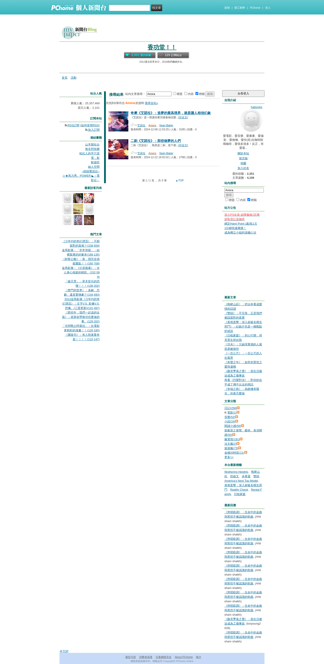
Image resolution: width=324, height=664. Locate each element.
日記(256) (230, 408)
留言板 (243, 158)
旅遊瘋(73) (231, 448)
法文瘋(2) (230, 443)
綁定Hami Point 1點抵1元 (240, 223)
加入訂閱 (94, 129)
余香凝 (246, 476)
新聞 (227, 7)
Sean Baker (166, 125)
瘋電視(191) (232, 439)
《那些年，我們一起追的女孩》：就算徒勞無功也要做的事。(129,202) (81, 317)
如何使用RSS (90, 125)
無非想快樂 (92, 149)
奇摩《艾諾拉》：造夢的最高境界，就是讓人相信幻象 (171, 113)
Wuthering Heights (236, 471)
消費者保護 (145, 657)
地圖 (243, 163)
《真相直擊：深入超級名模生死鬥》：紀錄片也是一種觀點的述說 (243, 326)
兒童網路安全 (164, 657)
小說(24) (229, 421)
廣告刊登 (130, 657)
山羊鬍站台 (92, 144)
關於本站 (243, 153)
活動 (73, 77)
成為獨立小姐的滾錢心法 (240, 232)
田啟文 (234, 476)
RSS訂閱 (73, 125)
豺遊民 (95, 162)
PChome (255, 7)
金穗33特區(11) (234, 452)
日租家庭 (240, 494)
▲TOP (179, 180)
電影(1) (232, 412)
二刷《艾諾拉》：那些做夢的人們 (156, 141)
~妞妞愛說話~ (91, 171)
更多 (229, 457)
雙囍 (256, 476)
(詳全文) (183, 117)
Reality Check (239, 489)
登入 (268, 7)
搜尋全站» (151, 103)
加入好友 (243, 168)
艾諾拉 (141, 125)
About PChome (184, 657)
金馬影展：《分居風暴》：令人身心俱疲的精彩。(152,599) (81, 272)
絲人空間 (94, 166)
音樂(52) (229, 417)
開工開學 (239, 7)
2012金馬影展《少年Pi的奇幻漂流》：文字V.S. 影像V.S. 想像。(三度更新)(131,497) (81, 303)
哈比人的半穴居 (89, 153)
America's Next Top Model (241, 480)
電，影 (95, 158)
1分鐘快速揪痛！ (235, 228)
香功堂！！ (162, 47)
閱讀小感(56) (232, 426)
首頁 (65, 77)
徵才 (198, 657)
